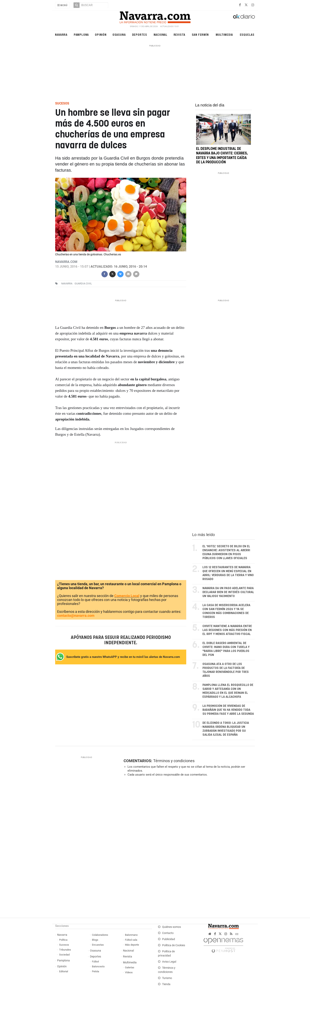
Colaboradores (100, 934)
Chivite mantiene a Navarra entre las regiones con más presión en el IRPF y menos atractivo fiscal (227, 630)
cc (236, 934)
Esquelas (247, 34)
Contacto (168, 933)
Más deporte (132, 944)
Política (63, 939)
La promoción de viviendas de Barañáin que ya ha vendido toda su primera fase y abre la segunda (228, 709)
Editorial (63, 971)
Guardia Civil (83, 283)
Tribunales (65, 949)
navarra (66, 283)
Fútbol (95, 961)
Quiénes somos (171, 927)
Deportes (139, 34)
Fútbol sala (131, 939)
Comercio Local (126, 596)
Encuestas (98, 944)
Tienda (166, 984)
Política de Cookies (173, 945)
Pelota (95, 971)
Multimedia (224, 34)
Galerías (129, 967)
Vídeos (129, 972)
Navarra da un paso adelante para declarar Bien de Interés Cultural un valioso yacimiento (228, 592)
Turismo (167, 978)
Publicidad (168, 939)
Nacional (160, 34)
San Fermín (200, 34)
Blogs (95, 939)
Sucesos (64, 944)
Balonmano (131, 934)
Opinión (101, 34)
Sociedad (64, 954)
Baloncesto (98, 966)
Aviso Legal (169, 961)
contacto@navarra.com (76, 615)
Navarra (61, 34)
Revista (179, 34)
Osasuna (119, 34)
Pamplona (81, 34)
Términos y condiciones (174, 760)
